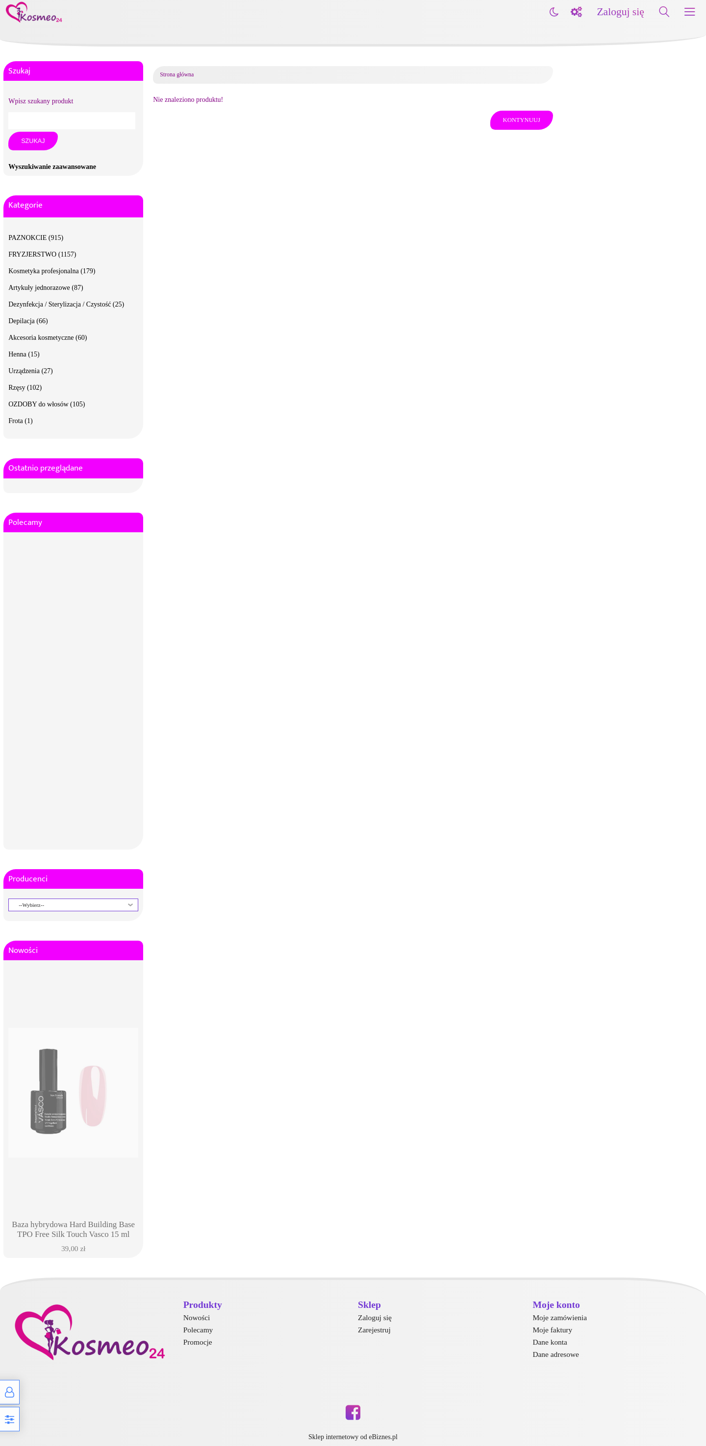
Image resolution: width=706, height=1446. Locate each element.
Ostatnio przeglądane (45, 468)
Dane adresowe (555, 1354)
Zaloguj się (620, 12)
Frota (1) (20, 421)
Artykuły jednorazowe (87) (45, 287)
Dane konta (549, 1342)
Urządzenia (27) (30, 371)
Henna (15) (23, 354)
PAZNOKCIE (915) (35, 237)
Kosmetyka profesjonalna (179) (51, 271)
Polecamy (25, 522)
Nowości (23, 950)
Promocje (197, 1342)
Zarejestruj (374, 1330)
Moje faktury (552, 1330)
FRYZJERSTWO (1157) (42, 254)
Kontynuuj (521, 120)
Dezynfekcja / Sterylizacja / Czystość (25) (66, 304)
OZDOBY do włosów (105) (46, 404)
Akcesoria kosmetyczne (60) (47, 337)
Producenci (28, 879)
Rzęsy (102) (25, 387)
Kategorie (25, 205)
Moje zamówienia (559, 1317)
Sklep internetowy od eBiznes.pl (353, 1437)
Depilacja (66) (28, 321)
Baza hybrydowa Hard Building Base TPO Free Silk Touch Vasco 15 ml (73, 1229)
